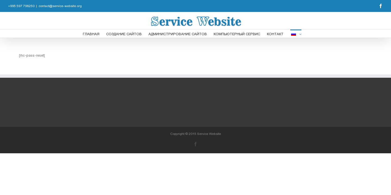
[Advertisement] (195, 101)
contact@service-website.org (60, 6)
